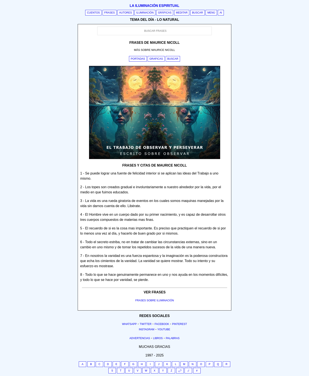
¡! (188, 370)
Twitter (145, 324)
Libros (158, 338)
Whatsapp (129, 324)
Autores (125, 12)
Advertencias (139, 338)
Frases (109, 12)
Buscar (197, 12)
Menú (211, 12)
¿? (179, 370)
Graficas (156, 58)
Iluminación (145, 12)
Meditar (182, 12)
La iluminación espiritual (154, 6)
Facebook (161, 324)
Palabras (173, 338)
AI (221, 12)
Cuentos (93, 12)
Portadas (138, 58)
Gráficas (164, 12)
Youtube (163, 329)
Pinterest (179, 324)
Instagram (146, 329)
